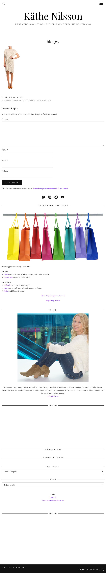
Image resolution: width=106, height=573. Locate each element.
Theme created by (91, 570)
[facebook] (56, 197)
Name (5, 150)
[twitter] (43, 197)
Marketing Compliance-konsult (53, 296)
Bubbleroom (8, 277)
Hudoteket (7, 285)
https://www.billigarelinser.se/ (53, 500)
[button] (102, 3)
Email (5, 160)
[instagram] (49, 197)
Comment (6, 119)
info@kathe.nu (52, 396)
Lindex (6, 274)
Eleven (6, 288)
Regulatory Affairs (53, 301)
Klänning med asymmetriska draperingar (26, 99)
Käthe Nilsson (53, 15)
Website (5, 171)
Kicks (6, 291)
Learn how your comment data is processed (50, 189)
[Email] (62, 197)
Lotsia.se (53, 497)
